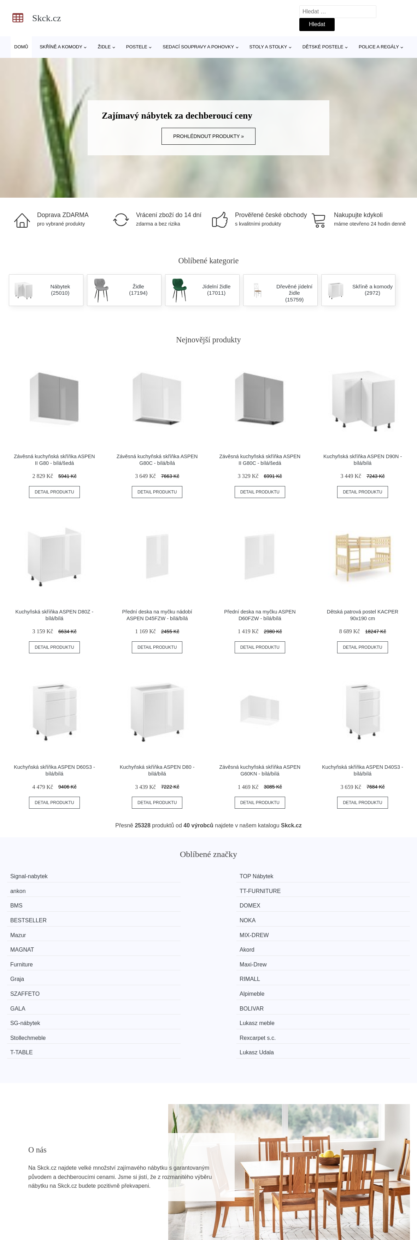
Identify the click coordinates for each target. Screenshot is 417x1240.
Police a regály (379, 46)
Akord (333, 903)
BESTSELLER (241, 890)
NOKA (334, 890)
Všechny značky (31, 1191)
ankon (230, 876)
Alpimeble (131, 930)
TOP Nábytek (136, 876)
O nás (320, 1191)
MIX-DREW (134, 903)
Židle (104, 46)
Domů (21, 46)
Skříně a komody (61, 46)
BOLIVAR (338, 930)
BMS (22, 890)
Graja (229, 916)
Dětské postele (323, 46)
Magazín (172, 1191)
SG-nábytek (31, 943)
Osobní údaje (178, 1224)
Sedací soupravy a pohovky (198, 46)
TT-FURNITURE (346, 876)
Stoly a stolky (268, 46)
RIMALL (336, 916)
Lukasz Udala (343, 956)
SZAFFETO (30, 930)
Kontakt (322, 1208)
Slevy (17, 1224)
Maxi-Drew (132, 916)
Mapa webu (176, 1208)
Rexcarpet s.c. (344, 943)
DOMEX (129, 890)
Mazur (23, 903)
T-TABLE (27, 956)
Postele (136, 46)
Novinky (21, 1208)
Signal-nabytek (34, 876)
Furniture (27, 916)
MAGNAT (234, 903)
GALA (230, 930)
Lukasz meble (136, 943)
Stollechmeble (240, 943)
